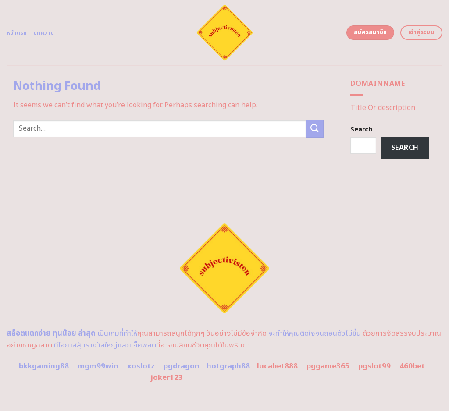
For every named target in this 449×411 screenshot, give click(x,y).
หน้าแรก (17, 32)
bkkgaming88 (44, 366)
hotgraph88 (228, 366)
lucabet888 (277, 366)
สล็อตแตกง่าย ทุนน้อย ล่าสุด (51, 333)
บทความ (43, 32)
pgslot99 (374, 366)
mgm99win (98, 366)
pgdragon (182, 366)
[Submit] (315, 128)
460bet (412, 366)
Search (361, 129)
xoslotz (141, 366)
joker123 (166, 377)
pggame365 (327, 366)
